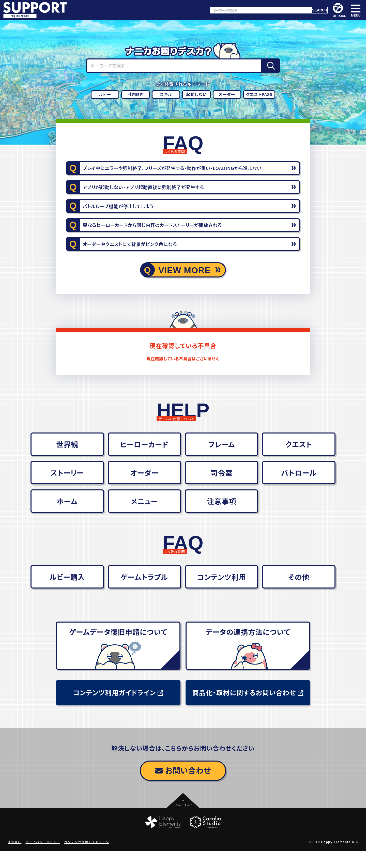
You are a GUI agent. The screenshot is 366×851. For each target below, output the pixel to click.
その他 (298, 577)
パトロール (298, 473)
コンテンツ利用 (221, 577)
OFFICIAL (339, 10)
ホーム (67, 501)
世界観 (67, 444)
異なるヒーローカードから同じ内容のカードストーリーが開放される (152, 225)
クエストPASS (259, 94)
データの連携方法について (247, 632)
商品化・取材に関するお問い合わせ (247, 692)
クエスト (298, 444)
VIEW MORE (184, 270)
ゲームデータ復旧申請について (118, 632)
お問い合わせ (183, 770)
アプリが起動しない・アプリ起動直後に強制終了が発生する (143, 187)
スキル (166, 94)
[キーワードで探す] (261, 10)
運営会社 (14, 842)
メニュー (144, 501)
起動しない (196, 94)
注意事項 (221, 501)
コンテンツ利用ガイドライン (118, 692)
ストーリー (67, 473)
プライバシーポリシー (42, 842)
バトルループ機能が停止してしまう (118, 206)
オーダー (227, 94)
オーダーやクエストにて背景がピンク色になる (130, 244)
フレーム (221, 444)
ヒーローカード (144, 444)
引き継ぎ (135, 94)
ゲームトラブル (144, 577)
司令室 (222, 473)
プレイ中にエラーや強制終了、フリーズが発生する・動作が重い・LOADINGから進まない (172, 168)
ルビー (105, 94)
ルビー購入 (67, 577)
